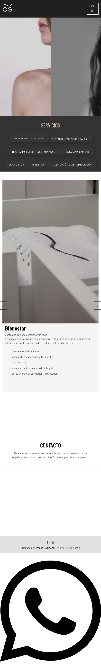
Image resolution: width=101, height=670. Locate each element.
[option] (25, 67)
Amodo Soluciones (45, 547)
